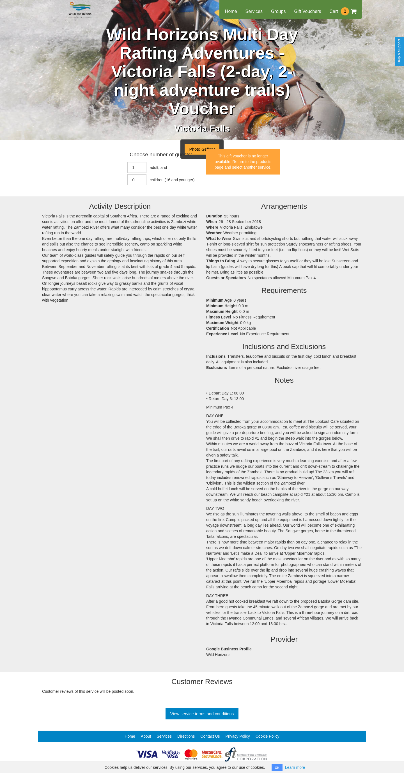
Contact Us (210, 736)
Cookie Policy (267, 736)
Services (254, 11)
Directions (186, 736)
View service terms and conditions (202, 713)
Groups (278, 11)
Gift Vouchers (307, 11)
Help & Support (399, 51)
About (146, 736)
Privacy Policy (238, 736)
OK (277, 767)
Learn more (295, 767)
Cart (342, 11)
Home (231, 11)
